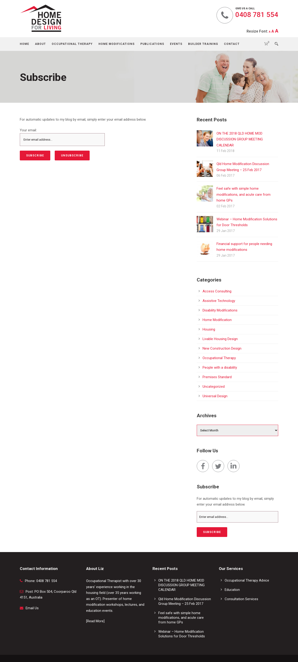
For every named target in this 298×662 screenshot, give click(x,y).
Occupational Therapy (72, 44)
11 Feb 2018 (225, 151)
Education (232, 590)
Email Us (32, 608)
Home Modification (217, 320)
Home (24, 44)
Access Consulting (217, 291)
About (40, 44)
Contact (232, 44)
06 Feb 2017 (225, 175)
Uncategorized (214, 386)
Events (176, 44)
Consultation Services (241, 599)
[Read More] (95, 621)
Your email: (28, 130)
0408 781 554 (256, 15)
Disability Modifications (220, 310)
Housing (209, 329)
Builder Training (203, 44)
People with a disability (220, 367)
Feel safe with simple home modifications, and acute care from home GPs (244, 194)
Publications (152, 44)
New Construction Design (222, 348)
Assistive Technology (219, 301)
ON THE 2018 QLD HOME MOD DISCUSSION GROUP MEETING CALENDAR (240, 139)
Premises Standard (217, 377)
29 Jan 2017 (226, 231)
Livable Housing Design (220, 339)
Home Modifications (116, 44)
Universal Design (215, 396)
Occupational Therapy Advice (247, 580)
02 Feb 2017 (225, 206)
